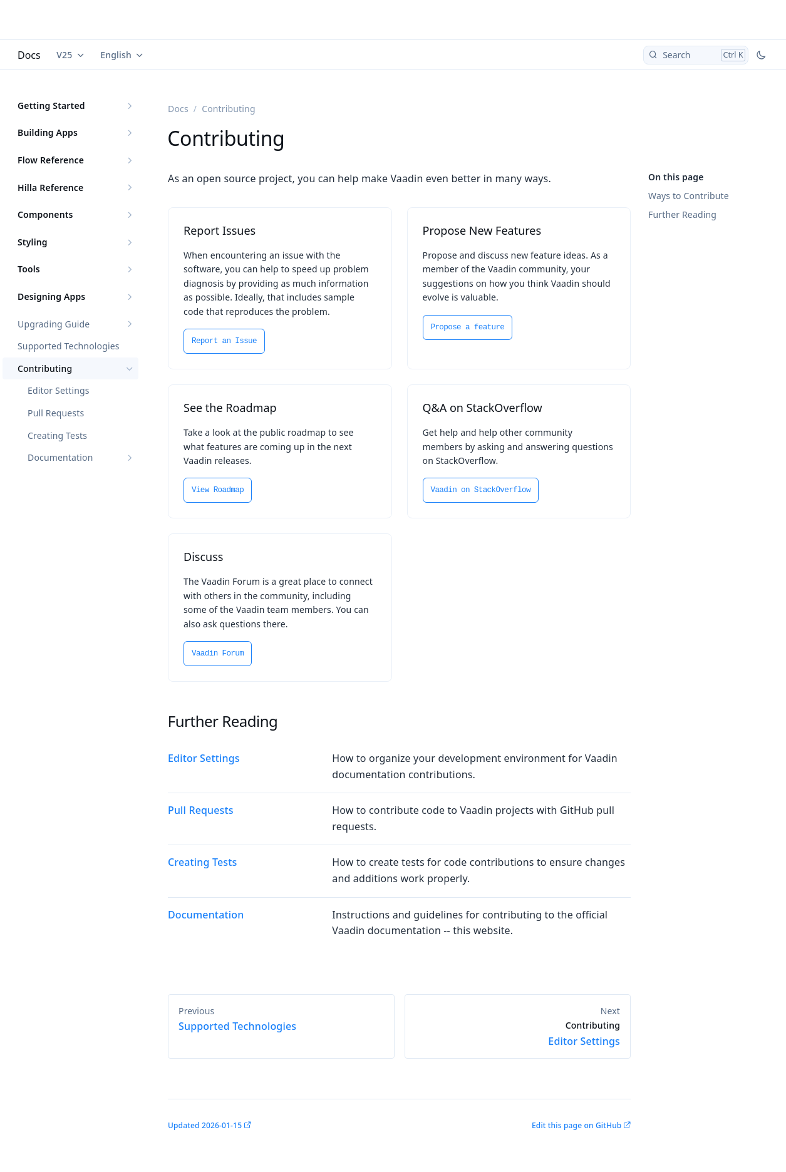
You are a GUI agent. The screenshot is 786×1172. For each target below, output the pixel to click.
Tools (29, 269)
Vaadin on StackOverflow (480, 490)
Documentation (60, 457)
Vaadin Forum (218, 653)
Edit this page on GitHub (576, 1125)
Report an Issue (224, 341)
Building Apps (48, 132)
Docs (29, 55)
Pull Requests (56, 413)
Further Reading (682, 214)
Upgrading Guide (54, 324)
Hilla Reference (50, 187)
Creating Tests (57, 435)
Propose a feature (468, 327)
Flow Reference (51, 160)
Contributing (45, 368)
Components (45, 214)
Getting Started (51, 105)
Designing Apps (51, 296)
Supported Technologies (69, 346)
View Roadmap (218, 490)
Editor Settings (59, 390)
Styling (33, 242)
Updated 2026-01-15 (205, 1125)
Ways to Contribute (688, 196)
